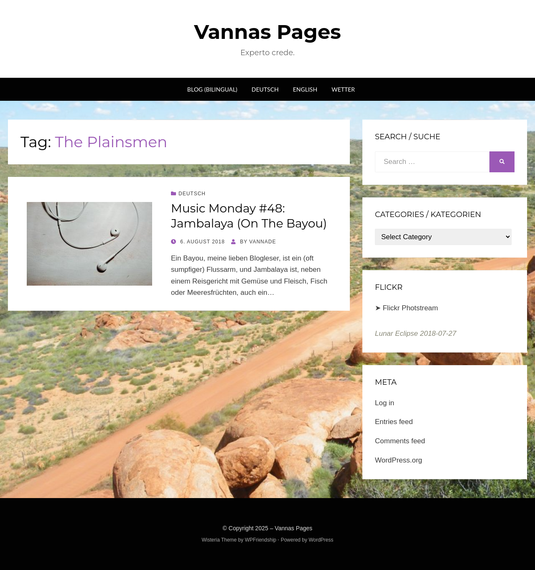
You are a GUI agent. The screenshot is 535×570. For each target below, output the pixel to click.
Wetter (343, 89)
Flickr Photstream (410, 308)
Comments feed (400, 441)
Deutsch (265, 89)
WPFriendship (260, 540)
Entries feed (394, 422)
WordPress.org (398, 460)
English (305, 89)
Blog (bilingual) (212, 89)
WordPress (320, 540)
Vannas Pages (267, 32)
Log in (384, 403)
